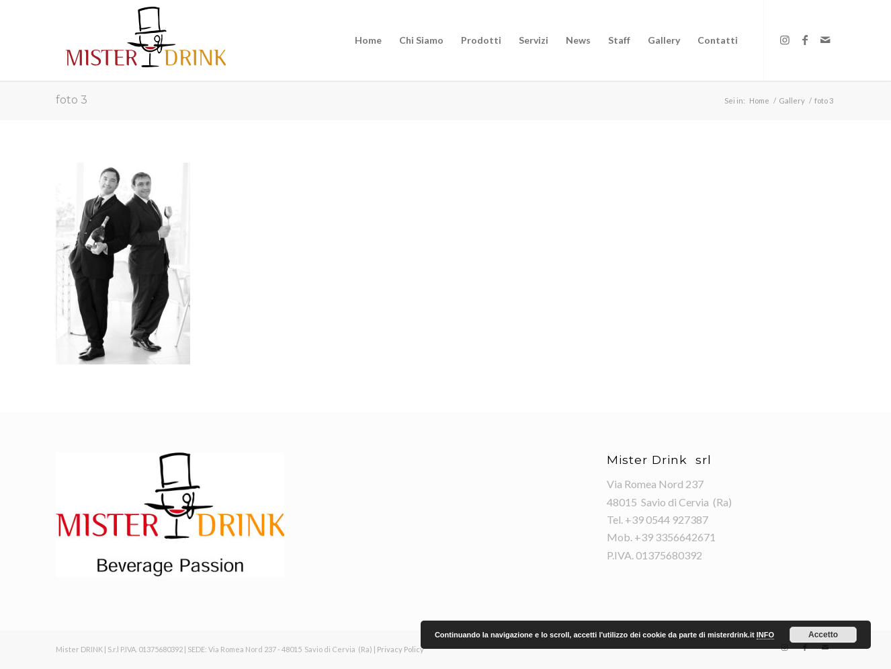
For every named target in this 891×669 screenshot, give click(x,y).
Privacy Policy (400, 649)
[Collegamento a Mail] (825, 40)
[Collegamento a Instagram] (785, 40)
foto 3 (71, 99)
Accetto (823, 634)
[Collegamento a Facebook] (805, 40)
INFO (765, 635)
